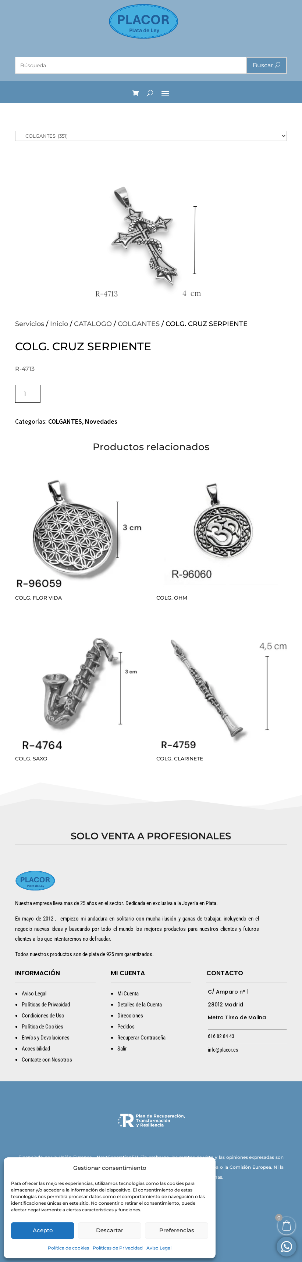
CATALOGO (93, 324)
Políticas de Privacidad (118, 1248)
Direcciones (130, 1015)
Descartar (109, 1230)
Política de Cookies (42, 1026)
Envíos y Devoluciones (46, 1037)
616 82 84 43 (221, 1036)
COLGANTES (139, 324)
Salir (122, 1048)
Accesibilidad (36, 1048)
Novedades (101, 421)
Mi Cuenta (128, 993)
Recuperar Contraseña (141, 1037)
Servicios (29, 324)
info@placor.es (223, 1050)
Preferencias (176, 1230)
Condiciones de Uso (43, 1015)
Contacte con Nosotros (47, 1059)
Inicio (59, 324)
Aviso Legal (158, 1248)
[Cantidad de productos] (27, 394)
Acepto (43, 1230)
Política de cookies (68, 1248)
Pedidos (126, 1026)
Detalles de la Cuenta (139, 1004)
